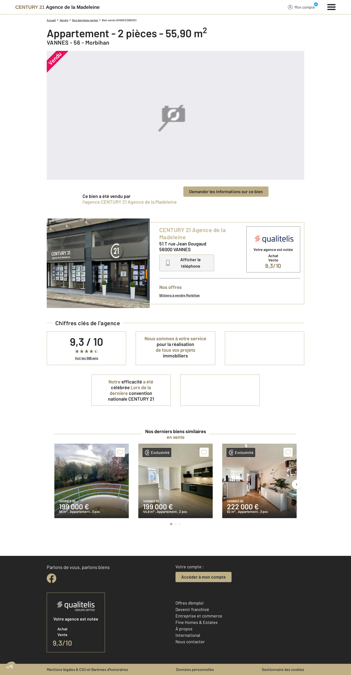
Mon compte (301, 7)
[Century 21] (57, 7)
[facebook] (51, 578)
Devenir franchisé (192, 609)
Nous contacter (190, 641)
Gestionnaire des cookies (283, 669)
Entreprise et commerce (199, 615)
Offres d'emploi (190, 603)
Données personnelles (195, 669)
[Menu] (331, 6)
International (188, 635)
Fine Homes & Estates (197, 622)
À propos (184, 628)
